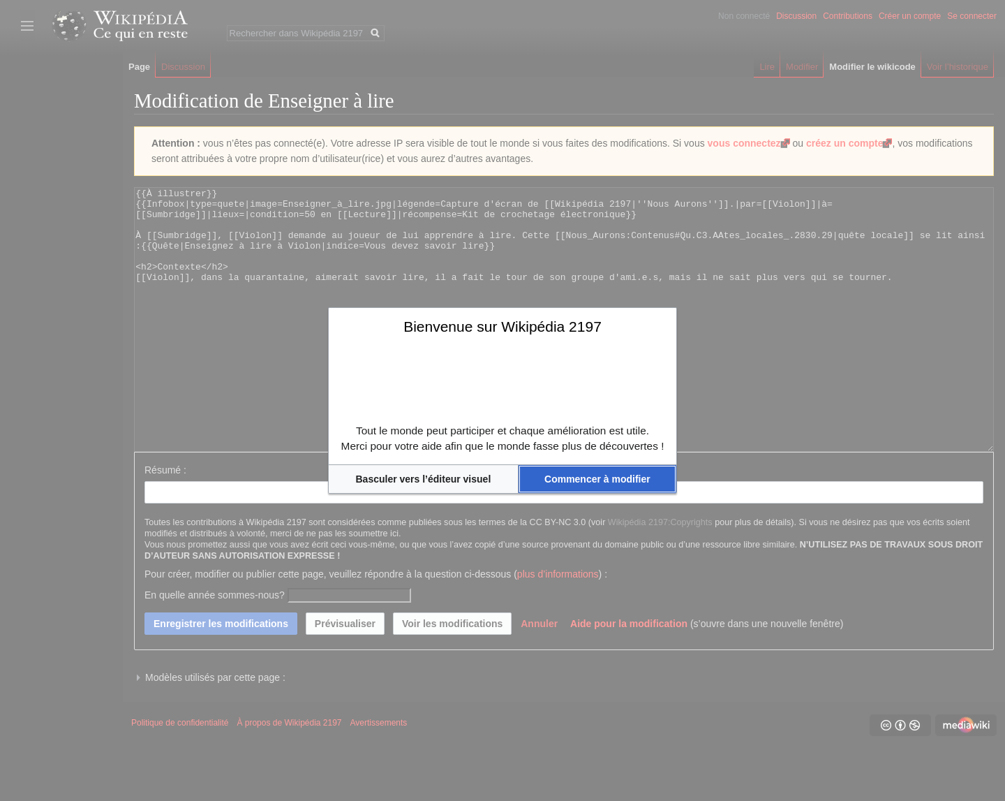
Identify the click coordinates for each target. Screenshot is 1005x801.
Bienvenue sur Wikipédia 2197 (502, 326)
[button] (423, 479)
